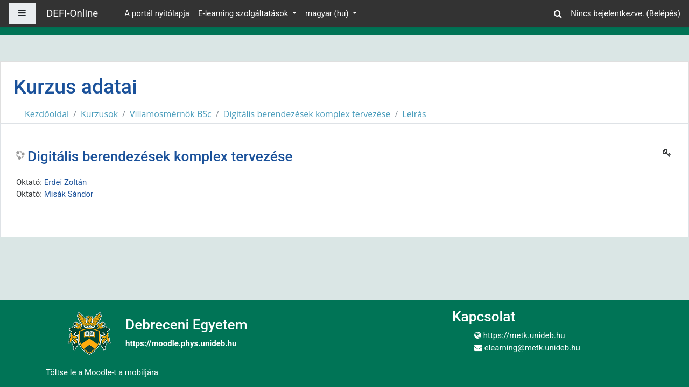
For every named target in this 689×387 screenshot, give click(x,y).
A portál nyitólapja (156, 13)
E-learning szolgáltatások (244, 13)
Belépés (663, 13)
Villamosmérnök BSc (171, 114)
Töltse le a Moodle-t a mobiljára (102, 372)
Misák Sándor (68, 194)
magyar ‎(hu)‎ (327, 13)
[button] (557, 12)
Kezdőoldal (47, 114)
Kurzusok (99, 114)
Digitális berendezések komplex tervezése (307, 114)
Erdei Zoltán (65, 182)
